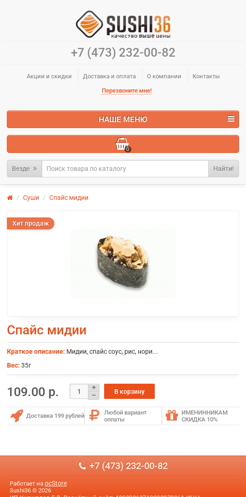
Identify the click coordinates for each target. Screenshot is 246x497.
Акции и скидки (49, 76)
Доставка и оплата (109, 76)
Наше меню (166, 119)
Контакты (206, 76)
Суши (31, 197)
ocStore (56, 483)
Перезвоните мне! (127, 90)
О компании (164, 76)
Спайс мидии (68, 197)
